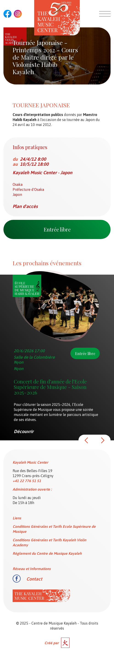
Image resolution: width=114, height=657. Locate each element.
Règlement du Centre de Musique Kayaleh (47, 553)
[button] (86, 440)
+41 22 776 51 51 (27, 481)
